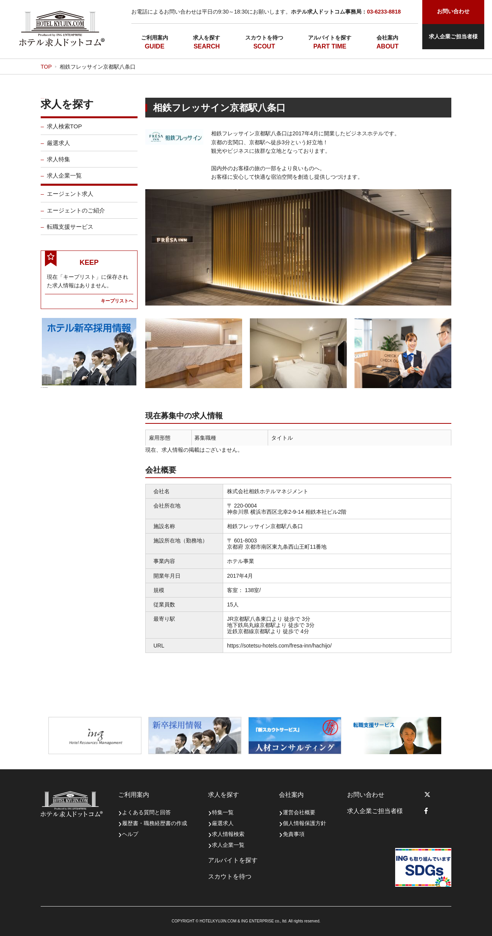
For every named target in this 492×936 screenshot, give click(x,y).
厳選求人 (58, 148)
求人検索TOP (64, 131)
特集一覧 (223, 812)
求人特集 (58, 164)
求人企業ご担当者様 (453, 36)
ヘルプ (130, 834)
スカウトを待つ (264, 38)
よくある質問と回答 (146, 812)
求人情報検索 (228, 834)
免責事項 (293, 834)
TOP (46, 67)
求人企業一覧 (64, 181)
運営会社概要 (299, 812)
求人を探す (206, 38)
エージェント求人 (70, 199)
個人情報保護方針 (304, 823)
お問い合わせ (365, 794)
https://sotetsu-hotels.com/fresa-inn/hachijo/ (279, 645)
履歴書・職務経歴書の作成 (154, 823)
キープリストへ (117, 305)
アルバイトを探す (329, 38)
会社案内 (387, 38)
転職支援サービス (70, 231)
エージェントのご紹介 (76, 215)
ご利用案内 (154, 38)
